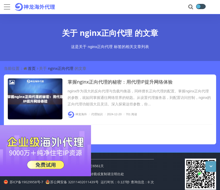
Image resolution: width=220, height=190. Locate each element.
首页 (32, 68)
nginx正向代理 (106, 33)
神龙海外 (77, 114)
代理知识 (95, 114)
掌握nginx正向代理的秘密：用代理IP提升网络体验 (120, 82)
